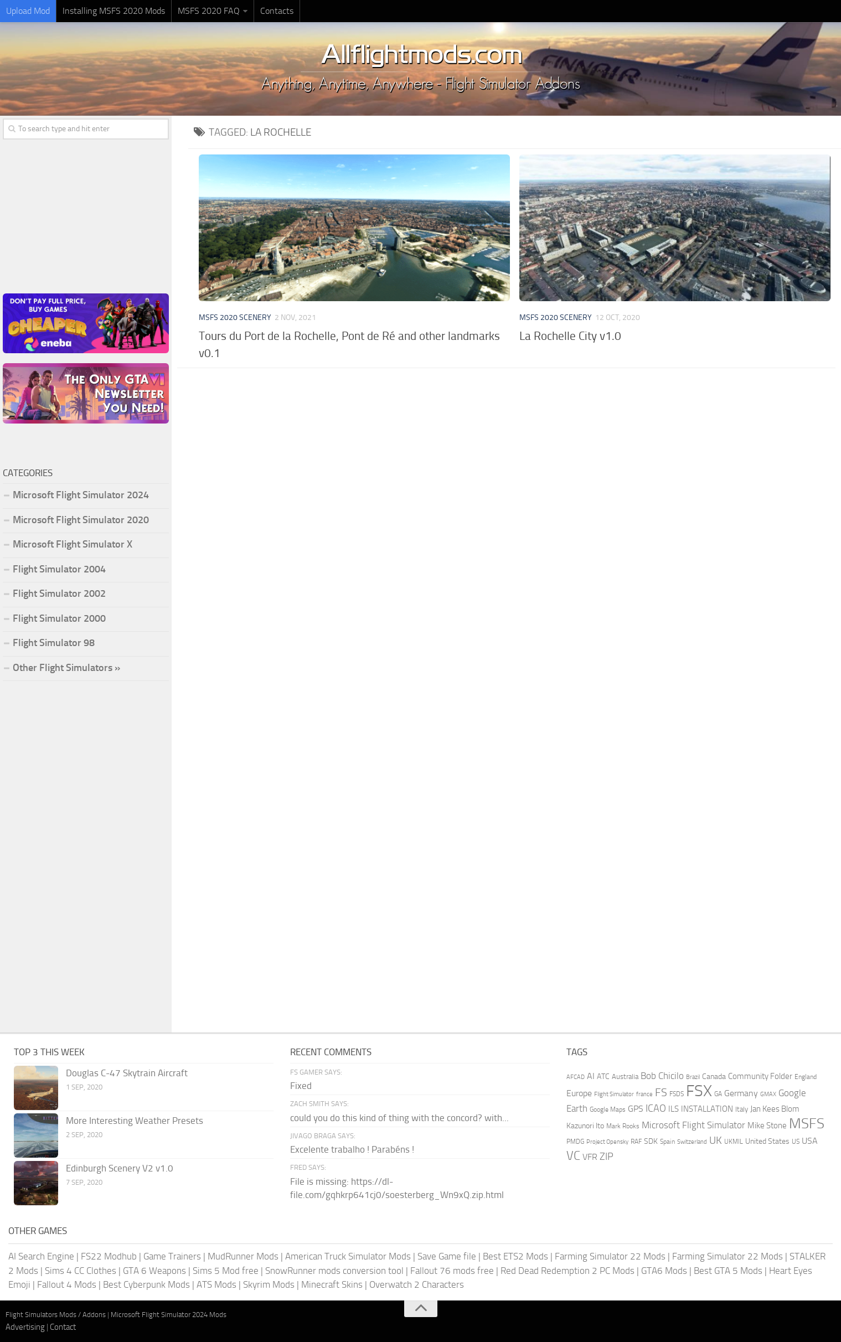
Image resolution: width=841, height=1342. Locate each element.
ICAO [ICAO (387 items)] (656, 1108)
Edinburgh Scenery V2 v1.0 (119, 1168)
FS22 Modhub (109, 1256)
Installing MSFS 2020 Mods (114, 11)
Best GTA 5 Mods (728, 1270)
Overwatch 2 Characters (416, 1284)
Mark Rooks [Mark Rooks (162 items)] (622, 1126)
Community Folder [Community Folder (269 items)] (760, 1076)
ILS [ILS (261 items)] (673, 1109)
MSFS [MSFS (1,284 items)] (806, 1123)
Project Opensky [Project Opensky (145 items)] (607, 1141)
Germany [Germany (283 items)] (741, 1093)
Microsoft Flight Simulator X (72, 544)
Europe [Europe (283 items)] (579, 1093)
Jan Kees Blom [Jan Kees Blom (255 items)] (774, 1109)
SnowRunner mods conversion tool (334, 1270)
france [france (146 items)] (644, 1094)
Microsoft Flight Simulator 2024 (81, 495)
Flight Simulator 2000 (59, 618)
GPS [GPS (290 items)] (635, 1108)
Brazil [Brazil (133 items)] (693, 1077)
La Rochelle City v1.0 (570, 336)
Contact (63, 1327)
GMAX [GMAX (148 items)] (768, 1094)
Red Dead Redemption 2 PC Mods (567, 1270)
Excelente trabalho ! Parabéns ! (352, 1149)
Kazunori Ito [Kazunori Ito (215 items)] (585, 1126)
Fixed (301, 1085)
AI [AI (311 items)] (591, 1076)
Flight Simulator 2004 (59, 569)
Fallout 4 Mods (66, 1284)
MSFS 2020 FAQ (209, 11)
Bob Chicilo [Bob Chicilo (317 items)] (662, 1076)
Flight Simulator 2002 (59, 593)
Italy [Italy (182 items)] (741, 1109)
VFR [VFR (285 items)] (589, 1157)
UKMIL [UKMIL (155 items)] (733, 1141)
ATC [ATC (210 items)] (603, 1076)
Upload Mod (28, 11)
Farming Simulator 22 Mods (610, 1256)
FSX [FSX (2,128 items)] (699, 1091)
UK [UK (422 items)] (715, 1140)
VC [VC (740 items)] (573, 1155)
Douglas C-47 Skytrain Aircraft (127, 1072)
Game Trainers (172, 1256)
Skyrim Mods (269, 1284)
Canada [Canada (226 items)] (714, 1076)
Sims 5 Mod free (226, 1270)
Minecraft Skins (332, 1284)
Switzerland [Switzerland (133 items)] (692, 1141)
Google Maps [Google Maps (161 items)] (608, 1109)
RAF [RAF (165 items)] (636, 1141)
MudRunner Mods (243, 1256)
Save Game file (446, 1256)
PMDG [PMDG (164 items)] (575, 1141)
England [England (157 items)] (805, 1077)
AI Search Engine (41, 1256)
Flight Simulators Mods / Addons (56, 1314)
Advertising (25, 1327)
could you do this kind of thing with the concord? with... (399, 1117)
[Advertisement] (514, 462)
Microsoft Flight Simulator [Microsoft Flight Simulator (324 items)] (693, 1125)
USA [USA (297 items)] (810, 1140)
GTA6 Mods (664, 1270)
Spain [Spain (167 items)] (667, 1141)
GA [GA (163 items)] (718, 1094)
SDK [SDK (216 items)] (651, 1141)
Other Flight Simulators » (66, 668)
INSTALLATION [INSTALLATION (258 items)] (707, 1109)
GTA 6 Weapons (154, 1270)
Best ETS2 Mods (515, 1256)
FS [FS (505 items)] (661, 1092)
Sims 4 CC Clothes (80, 1270)
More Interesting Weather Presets (134, 1120)
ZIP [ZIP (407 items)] (606, 1156)
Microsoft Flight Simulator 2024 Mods (168, 1314)
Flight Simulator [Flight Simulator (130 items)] (614, 1094)
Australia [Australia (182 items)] (625, 1076)
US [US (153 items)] (795, 1141)
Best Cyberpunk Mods (146, 1284)
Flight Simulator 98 (54, 643)
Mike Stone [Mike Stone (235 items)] (767, 1126)
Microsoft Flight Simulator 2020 (81, 520)
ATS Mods (216, 1284)
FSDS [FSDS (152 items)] (676, 1094)
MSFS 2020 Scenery (235, 317)
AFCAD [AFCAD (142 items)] (575, 1077)
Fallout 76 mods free (452, 1270)
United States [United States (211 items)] (767, 1141)
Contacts (276, 11)
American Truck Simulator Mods (348, 1256)
